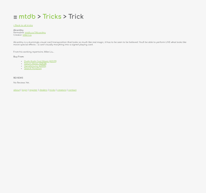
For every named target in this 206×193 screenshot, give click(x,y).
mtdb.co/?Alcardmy (35, 32)
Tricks (52, 16)
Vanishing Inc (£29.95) (35, 66)
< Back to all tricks (23, 25)
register (33, 90)
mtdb (27, 16)
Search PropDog (33, 68)
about (16, 90)
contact (72, 90)
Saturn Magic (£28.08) (35, 63)
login (24, 90)
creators (61, 90)
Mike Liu (27, 35)
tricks (52, 90)
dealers (43, 90)
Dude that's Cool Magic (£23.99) (40, 61)
